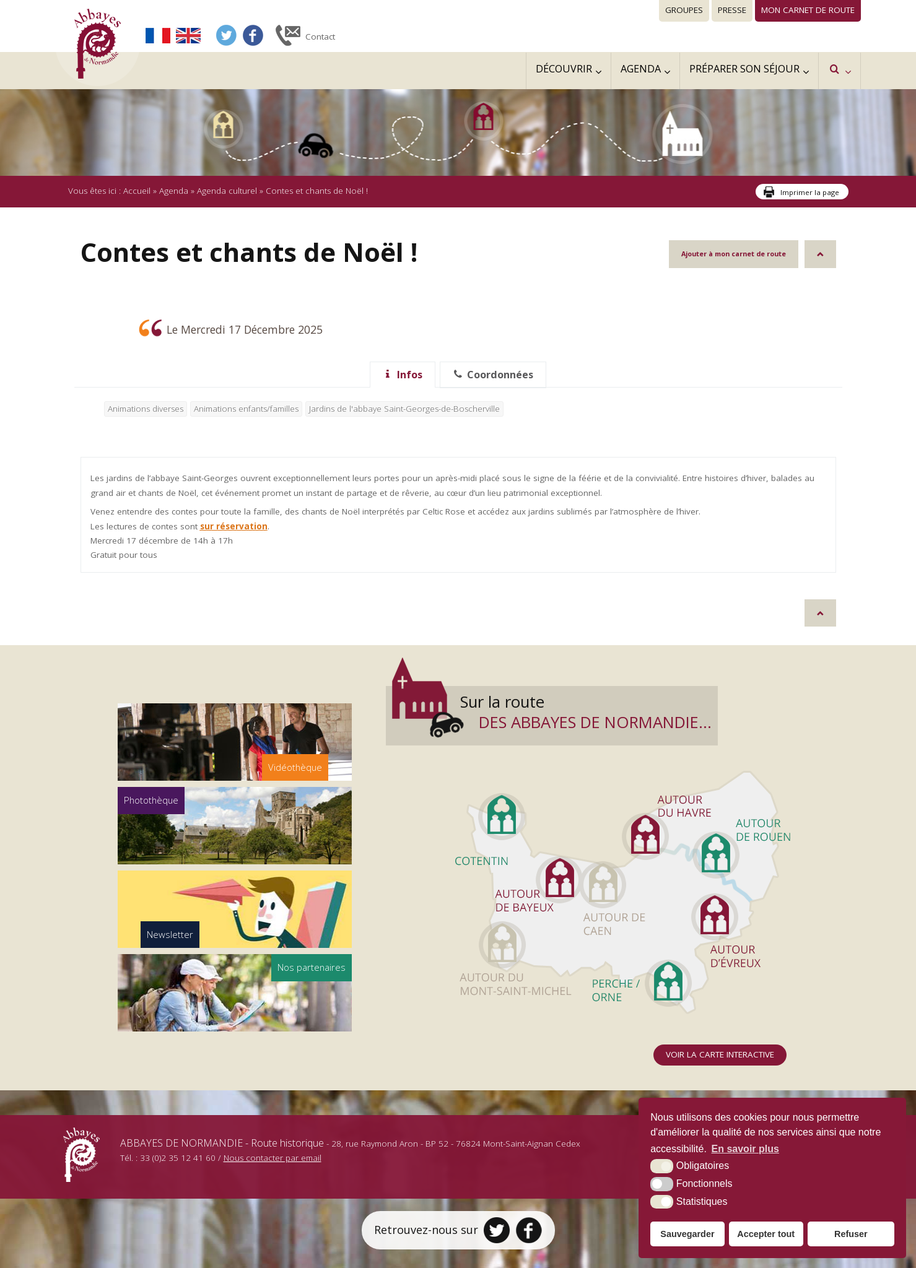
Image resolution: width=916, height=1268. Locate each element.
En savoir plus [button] (745, 1149)
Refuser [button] (851, 1234)
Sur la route (586, 712)
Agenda (173, 190)
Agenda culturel (227, 190)
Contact (320, 36)
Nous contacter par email (272, 1157)
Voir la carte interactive (720, 1054)
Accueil (136, 190)
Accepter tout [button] (766, 1234)
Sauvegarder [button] (687, 1234)
